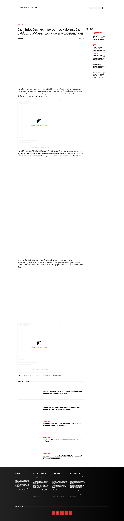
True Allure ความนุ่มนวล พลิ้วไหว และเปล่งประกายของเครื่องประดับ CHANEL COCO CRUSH (40, 482)
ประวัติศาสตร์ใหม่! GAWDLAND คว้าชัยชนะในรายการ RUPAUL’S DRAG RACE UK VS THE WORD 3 (59, 491)
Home (19, 25)
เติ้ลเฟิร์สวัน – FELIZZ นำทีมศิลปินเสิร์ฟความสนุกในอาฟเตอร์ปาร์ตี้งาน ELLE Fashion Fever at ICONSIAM (77, 486)
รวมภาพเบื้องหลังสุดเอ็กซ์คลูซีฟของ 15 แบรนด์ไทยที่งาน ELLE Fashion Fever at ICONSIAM (77, 495)
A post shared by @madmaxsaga (39, 369)
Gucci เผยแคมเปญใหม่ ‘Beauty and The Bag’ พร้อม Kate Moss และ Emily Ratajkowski (62, 408)
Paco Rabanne (57, 375)
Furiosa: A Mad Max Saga (43, 375)
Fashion (24, 25)
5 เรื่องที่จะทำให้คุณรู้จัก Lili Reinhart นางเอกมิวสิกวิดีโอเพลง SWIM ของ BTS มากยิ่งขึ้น (59, 486)
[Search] (102, 8)
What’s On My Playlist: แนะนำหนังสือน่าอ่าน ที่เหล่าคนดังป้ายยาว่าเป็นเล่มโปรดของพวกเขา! (99, 38)
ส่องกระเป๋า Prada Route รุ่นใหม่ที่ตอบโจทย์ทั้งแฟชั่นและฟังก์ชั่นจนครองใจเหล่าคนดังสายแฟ (62, 392)
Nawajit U (20, 38)
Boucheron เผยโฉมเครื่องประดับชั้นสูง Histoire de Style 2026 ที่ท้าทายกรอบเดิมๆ (40, 491)
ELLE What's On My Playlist (97, 33)
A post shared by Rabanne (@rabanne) (39, 147)
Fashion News (47, 388)
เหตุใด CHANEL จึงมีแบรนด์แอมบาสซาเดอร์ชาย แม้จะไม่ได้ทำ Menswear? (62, 441)
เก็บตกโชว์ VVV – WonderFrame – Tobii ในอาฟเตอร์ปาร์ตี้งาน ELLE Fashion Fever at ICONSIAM (78, 491)
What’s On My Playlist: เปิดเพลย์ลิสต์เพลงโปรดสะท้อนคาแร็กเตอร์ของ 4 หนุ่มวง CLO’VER (59, 482)
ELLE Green (95, 53)
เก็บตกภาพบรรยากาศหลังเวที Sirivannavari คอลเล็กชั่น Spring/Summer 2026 (62, 457)
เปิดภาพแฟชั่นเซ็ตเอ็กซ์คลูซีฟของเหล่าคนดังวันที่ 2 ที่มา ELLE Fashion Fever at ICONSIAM (99, 75)
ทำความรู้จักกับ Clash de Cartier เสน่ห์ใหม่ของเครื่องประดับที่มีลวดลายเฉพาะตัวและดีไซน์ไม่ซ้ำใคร (99, 48)
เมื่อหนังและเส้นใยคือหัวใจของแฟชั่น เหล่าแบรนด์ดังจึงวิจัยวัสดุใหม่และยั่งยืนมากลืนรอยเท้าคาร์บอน (99, 58)
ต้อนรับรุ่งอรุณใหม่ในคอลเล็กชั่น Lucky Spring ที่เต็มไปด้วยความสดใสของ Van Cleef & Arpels (40, 486)
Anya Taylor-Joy (28, 375)
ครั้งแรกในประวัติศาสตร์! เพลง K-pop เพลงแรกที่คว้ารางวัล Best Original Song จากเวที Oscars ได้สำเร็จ (59, 495)
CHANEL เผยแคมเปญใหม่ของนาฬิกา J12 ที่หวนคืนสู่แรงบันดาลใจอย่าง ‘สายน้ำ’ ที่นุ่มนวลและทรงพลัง (41, 495)
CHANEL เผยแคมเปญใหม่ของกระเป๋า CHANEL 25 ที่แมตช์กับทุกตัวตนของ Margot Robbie (62, 424)
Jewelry (95, 44)
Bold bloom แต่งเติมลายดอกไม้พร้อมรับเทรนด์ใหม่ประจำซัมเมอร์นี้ (99, 66)
